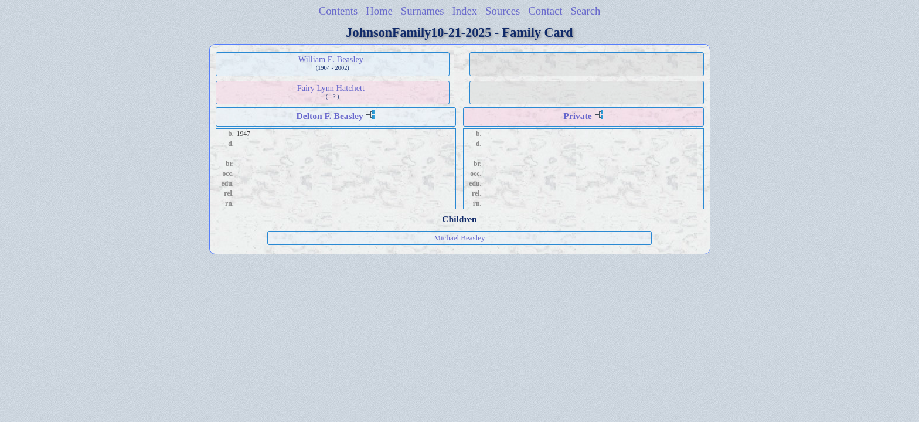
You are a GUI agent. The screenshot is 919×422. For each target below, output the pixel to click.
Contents (338, 11)
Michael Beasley (459, 237)
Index (465, 11)
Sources (502, 11)
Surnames (422, 11)
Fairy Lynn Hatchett (331, 88)
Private (577, 116)
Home (379, 11)
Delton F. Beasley (330, 116)
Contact (545, 11)
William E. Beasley (330, 59)
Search (585, 11)
